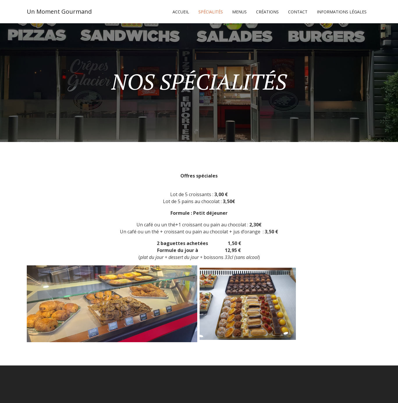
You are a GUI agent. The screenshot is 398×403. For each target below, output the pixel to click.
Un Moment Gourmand (59, 11)
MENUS (239, 12)
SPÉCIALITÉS (210, 12)
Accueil (181, 12)
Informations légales (342, 12)
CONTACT (298, 12)
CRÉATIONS (267, 12)
